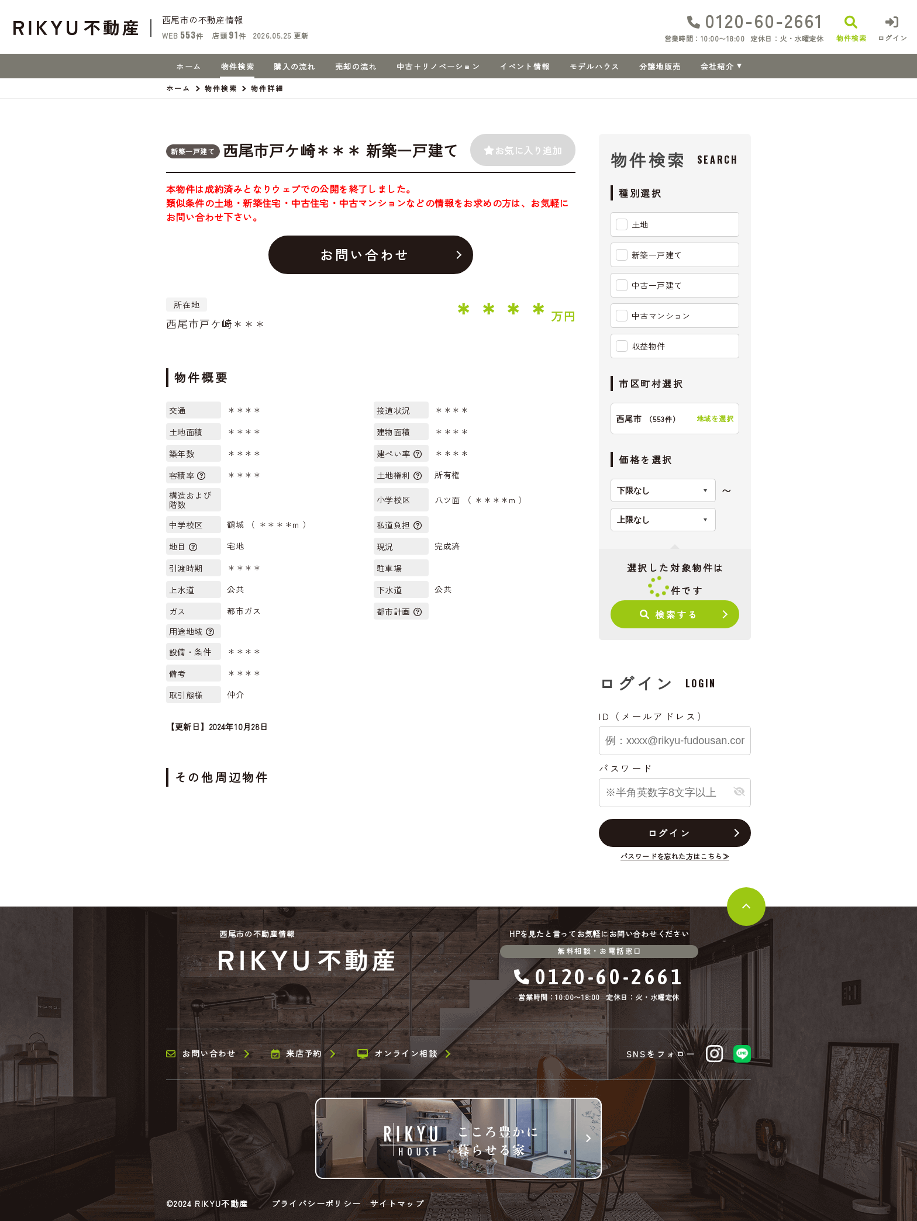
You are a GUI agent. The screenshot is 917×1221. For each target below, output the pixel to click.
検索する (669, 614)
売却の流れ (356, 66)
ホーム (188, 66)
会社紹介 (717, 66)
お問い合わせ (364, 254)
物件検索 (237, 66)
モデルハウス (595, 66)
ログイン (669, 833)
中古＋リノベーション (438, 66)
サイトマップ (397, 1203)
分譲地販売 (660, 66)
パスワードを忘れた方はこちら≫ (674, 856)
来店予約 (296, 1054)
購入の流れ (295, 66)
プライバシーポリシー (316, 1203)
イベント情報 (524, 66)
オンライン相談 (397, 1054)
